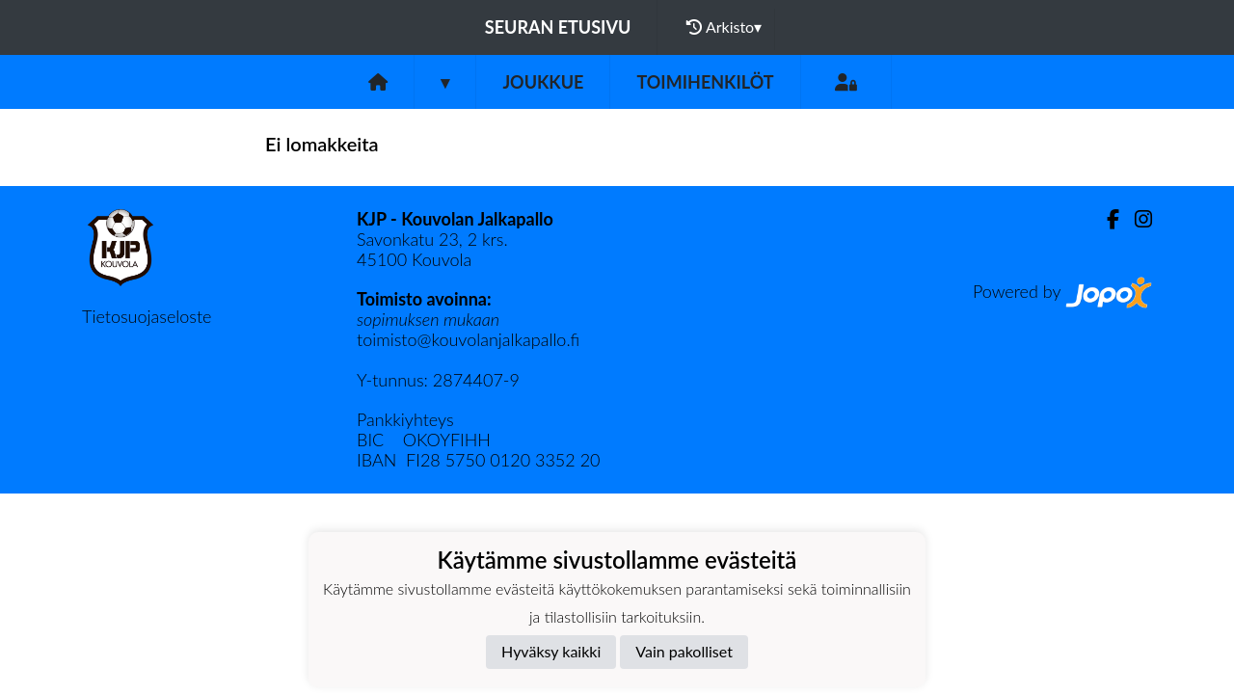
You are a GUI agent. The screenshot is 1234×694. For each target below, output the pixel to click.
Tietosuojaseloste (146, 316)
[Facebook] (1105, 219)
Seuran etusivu (558, 27)
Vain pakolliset (684, 651)
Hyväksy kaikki (551, 651)
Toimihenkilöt (704, 82)
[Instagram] (1135, 219)
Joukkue (542, 82)
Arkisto (724, 27)
